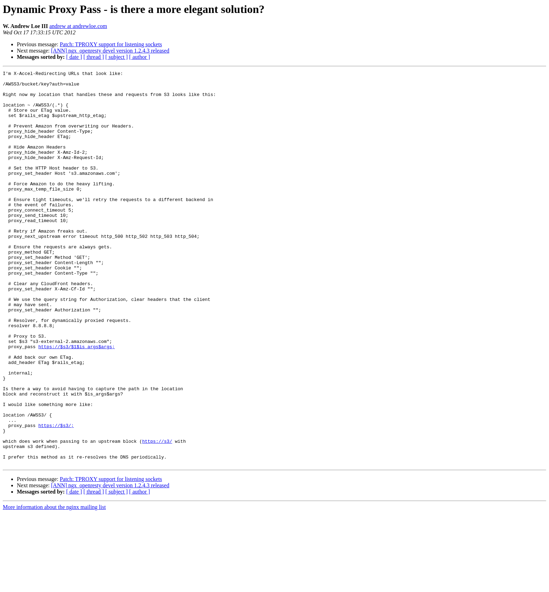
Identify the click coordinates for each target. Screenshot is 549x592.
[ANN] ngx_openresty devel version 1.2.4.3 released (110, 51)
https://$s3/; (56, 497)
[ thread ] (93, 57)
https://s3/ (157, 515)
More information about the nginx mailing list (54, 586)
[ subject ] (116, 57)
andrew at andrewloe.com (78, 26)
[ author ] (139, 57)
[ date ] (74, 57)
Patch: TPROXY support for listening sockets (111, 44)
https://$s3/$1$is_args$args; (76, 402)
